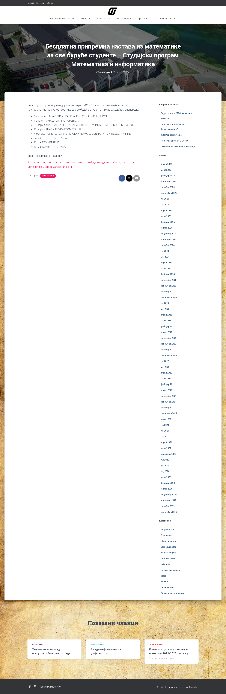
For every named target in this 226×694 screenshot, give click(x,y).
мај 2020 (165, 471)
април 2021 (166, 442)
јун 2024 (165, 251)
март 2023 (166, 320)
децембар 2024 (168, 233)
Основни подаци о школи (62, 19)
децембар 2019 (168, 494)
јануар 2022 (166, 390)
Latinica (50, 3)
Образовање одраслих (172, 593)
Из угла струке (168, 552)
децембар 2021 (168, 396)
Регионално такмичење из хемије (178, 146)
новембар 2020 (168, 454)
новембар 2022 (168, 344)
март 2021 (166, 448)
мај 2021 (165, 436)
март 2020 (166, 477)
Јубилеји (165, 564)
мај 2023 (165, 309)
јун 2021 (165, 431)
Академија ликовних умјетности (106, 651)
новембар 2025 (168, 181)
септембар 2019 (169, 512)
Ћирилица (40, 3)
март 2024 (166, 268)
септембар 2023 (169, 297)
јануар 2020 (166, 489)
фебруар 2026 (168, 175)
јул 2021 (165, 425)
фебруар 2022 (168, 384)
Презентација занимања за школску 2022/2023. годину (168, 651)
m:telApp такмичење (171, 135)
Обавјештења (104, 19)
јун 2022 (165, 361)
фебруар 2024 (168, 274)
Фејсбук (29, 686)
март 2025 (166, 216)
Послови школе (125, 19)
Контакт (30, 3)
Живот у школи (168, 541)
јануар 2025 (166, 228)
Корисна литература (166, 19)
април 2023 (166, 315)
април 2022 (166, 373)
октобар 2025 (168, 187)
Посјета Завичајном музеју (174, 141)
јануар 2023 (166, 332)
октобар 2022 (168, 349)
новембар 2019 (168, 500)
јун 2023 (165, 303)
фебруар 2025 (168, 222)
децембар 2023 (168, 280)
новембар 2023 (168, 286)
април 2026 (166, 164)
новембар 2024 (168, 239)
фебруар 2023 (168, 326)
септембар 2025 (169, 193)
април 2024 (166, 262)
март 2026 (166, 170)
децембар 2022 (168, 338)
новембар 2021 (168, 402)
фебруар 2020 (168, 483)
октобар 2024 (168, 245)
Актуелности (167, 529)
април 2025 (166, 210)
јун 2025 (165, 199)
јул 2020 (165, 460)
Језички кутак (168, 558)
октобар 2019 (168, 506)
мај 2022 (165, 367)
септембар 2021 (169, 413)
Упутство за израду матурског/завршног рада (51, 651)
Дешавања (86, 19)
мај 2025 (165, 204)
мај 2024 (165, 257)
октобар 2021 (168, 407)
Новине (144, 18)
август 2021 (167, 419)
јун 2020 (165, 465)
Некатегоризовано (170, 570)
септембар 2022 (169, 355)
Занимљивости (168, 547)
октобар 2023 (168, 291)
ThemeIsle (194, 687)
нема (163, 576)
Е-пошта (35, 686)
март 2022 (166, 378)
